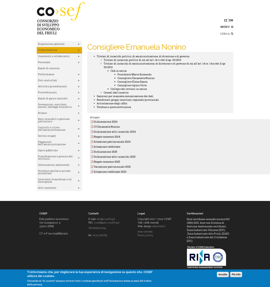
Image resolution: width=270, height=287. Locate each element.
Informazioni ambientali (58, 165)
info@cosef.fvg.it (106, 219)
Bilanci (58, 113)
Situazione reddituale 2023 (110, 171)
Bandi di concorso (49, 68)
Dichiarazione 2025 (105, 151)
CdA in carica (119, 70)
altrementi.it (158, 226)
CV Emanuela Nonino (107, 126)
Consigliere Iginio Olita (132, 85)
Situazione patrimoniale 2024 (112, 141)
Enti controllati (58, 81)
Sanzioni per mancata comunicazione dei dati (125, 96)
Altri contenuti (58, 188)
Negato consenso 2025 (107, 161)
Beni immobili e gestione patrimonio (58, 121)
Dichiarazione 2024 (105, 121)
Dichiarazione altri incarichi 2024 (115, 131)
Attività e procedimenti (58, 87)
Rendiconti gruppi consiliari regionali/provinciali (128, 99)
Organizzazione (58, 50)
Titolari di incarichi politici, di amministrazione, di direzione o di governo (143, 56)
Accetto (222, 274)
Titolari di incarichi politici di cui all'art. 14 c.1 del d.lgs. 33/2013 (142, 60)
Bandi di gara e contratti (58, 99)
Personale (58, 63)
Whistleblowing (97, 228)
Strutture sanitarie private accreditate (58, 172)
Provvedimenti (58, 93)
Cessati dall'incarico (116, 92)
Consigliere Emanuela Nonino (136, 78)
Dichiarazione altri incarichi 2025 (115, 156)
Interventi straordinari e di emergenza (58, 181)
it (225, 20)
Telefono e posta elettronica (114, 107)
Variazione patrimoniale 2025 (112, 166)
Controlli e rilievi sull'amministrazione (58, 129)
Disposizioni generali (58, 44)
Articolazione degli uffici (112, 103)
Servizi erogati (58, 136)
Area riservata (145, 231)
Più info (236, 274)
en (231, 20)
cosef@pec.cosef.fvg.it (106, 222)
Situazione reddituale (107, 146)
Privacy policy (145, 235)
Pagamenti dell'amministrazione (58, 143)
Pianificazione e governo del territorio (58, 158)
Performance (58, 75)
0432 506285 (99, 235)
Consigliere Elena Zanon (132, 81)
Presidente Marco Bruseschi (134, 74)
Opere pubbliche (58, 151)
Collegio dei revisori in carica (129, 89)
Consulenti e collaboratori (58, 57)
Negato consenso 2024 (107, 136)
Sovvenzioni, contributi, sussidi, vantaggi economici (58, 106)
